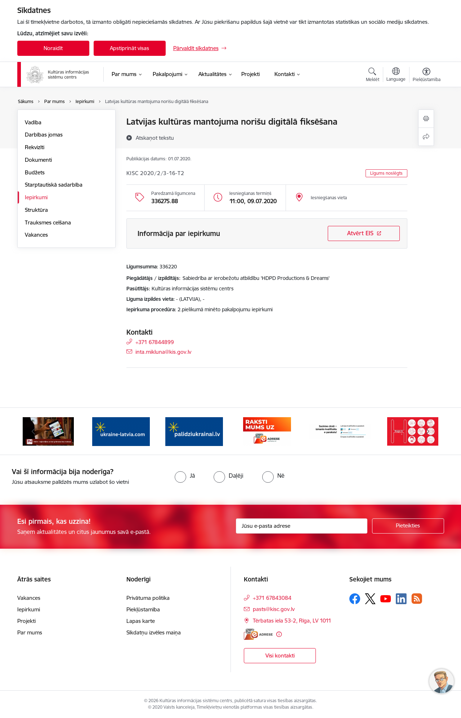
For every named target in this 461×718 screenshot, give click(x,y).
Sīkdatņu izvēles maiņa (153, 632)
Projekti (26, 620)
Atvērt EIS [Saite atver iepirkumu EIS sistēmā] (360, 233)
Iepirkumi (36, 197)
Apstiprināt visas (129, 48)
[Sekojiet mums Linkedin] (401, 598)
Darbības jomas (44, 134)
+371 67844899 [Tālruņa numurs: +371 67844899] (154, 341)
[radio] (185, 475)
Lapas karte (140, 620)
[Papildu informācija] (279, 634)
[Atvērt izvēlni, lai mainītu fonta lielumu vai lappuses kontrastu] (426, 75)
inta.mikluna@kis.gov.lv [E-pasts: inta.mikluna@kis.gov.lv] (163, 351)
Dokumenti (38, 159)
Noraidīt (53, 48)
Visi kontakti (280, 655)
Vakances (36, 234)
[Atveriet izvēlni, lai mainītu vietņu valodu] (396, 75)
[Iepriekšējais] (34, 431)
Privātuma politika (148, 597)
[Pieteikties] (408, 526)
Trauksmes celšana (48, 222)
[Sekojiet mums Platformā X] (370, 598)
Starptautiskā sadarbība (53, 184)
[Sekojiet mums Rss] (416, 598)
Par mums (29, 632)
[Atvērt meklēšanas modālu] (372, 75)
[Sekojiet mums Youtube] (385, 598)
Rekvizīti (34, 147)
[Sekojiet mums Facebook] (354, 598)
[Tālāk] (427, 431)
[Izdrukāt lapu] (426, 119)
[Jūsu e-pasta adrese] (301, 526)
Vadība (33, 122)
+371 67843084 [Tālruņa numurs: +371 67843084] (272, 597)
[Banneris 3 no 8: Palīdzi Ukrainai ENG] (121, 430)
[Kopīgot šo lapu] (426, 137)
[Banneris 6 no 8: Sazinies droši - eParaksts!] (340, 430)
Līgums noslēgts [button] (386, 173)
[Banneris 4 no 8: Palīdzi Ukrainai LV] (194, 430)
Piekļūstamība (143, 609)
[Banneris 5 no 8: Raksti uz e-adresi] (267, 430)
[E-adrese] (258, 634)
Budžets (35, 172)
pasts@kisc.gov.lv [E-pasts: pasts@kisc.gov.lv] (274, 609)
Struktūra (36, 209)
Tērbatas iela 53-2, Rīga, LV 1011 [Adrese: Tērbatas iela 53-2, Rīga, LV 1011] (292, 620)
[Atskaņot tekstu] (155, 137)
